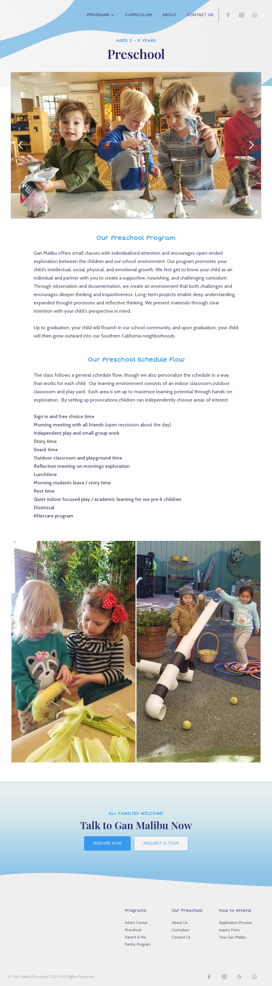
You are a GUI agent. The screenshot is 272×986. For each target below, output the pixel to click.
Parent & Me (135, 937)
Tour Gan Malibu (232, 937)
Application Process (235, 922)
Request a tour (161, 843)
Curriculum (138, 14)
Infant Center (136, 922)
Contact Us (200, 14)
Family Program (138, 944)
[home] (23, 11)
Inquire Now (107, 843)
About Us (180, 922)
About (169, 14)
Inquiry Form (229, 930)
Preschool (133, 930)
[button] (101, 15)
